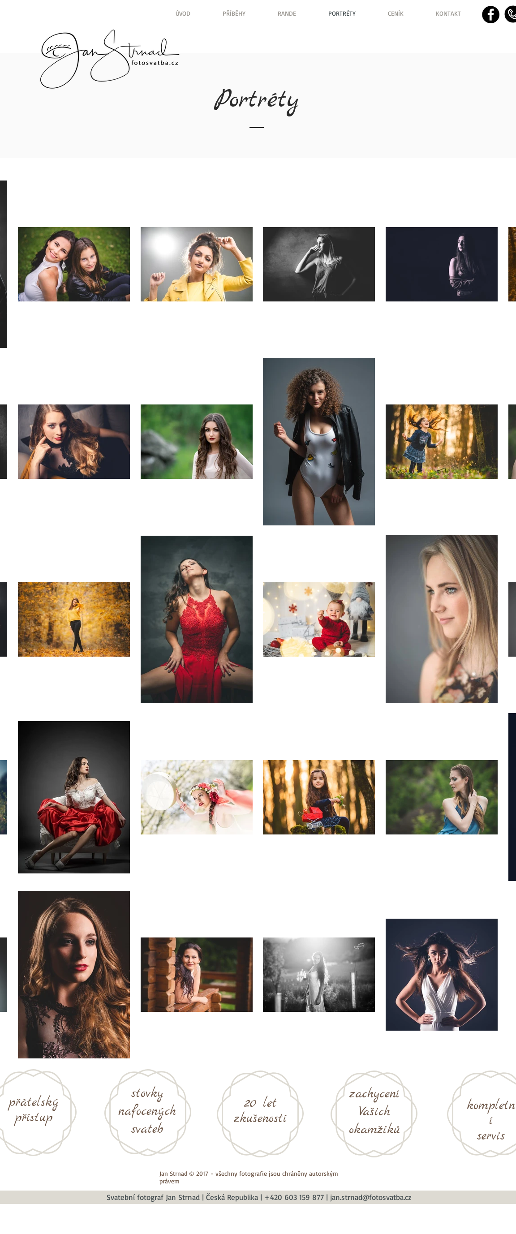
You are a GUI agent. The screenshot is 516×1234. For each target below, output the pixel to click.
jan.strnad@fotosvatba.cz (370, 1197)
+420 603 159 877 (294, 1197)
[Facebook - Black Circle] (490, 14)
